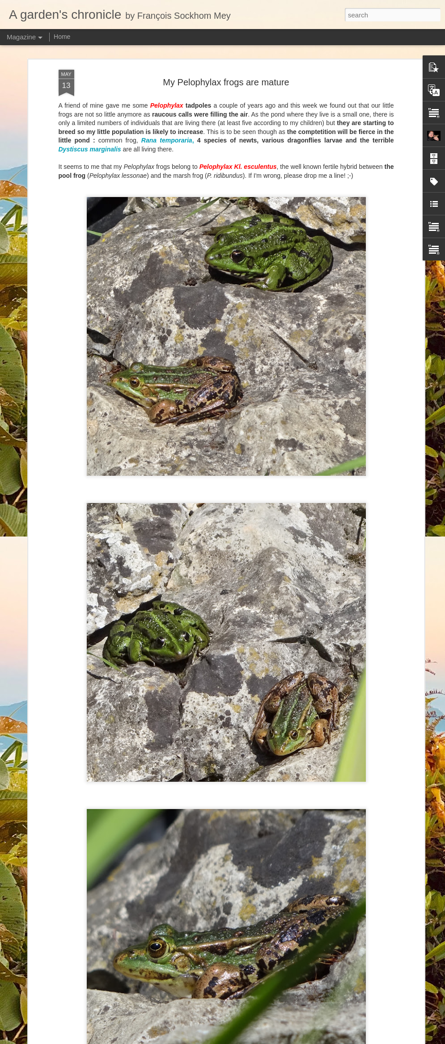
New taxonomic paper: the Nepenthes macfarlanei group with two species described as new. (217, 994)
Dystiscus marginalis (90, 65)
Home (62, 36)
